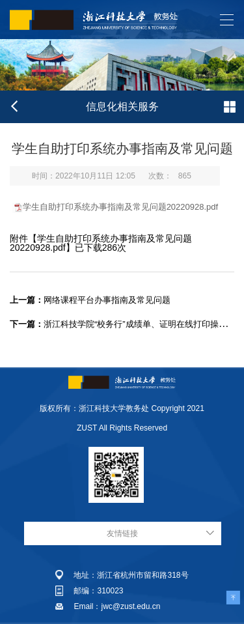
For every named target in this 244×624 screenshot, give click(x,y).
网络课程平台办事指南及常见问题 (90, 300)
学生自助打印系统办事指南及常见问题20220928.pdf (121, 207)
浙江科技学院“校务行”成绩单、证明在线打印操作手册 (127, 324)
